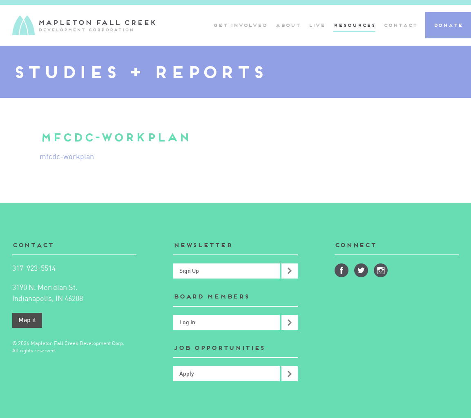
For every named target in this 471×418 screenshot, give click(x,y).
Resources (354, 25)
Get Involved (240, 25)
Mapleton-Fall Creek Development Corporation (83, 25)
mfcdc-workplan (67, 157)
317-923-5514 (34, 268)
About (287, 25)
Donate (448, 25)
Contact (400, 25)
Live (317, 25)
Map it (27, 320)
